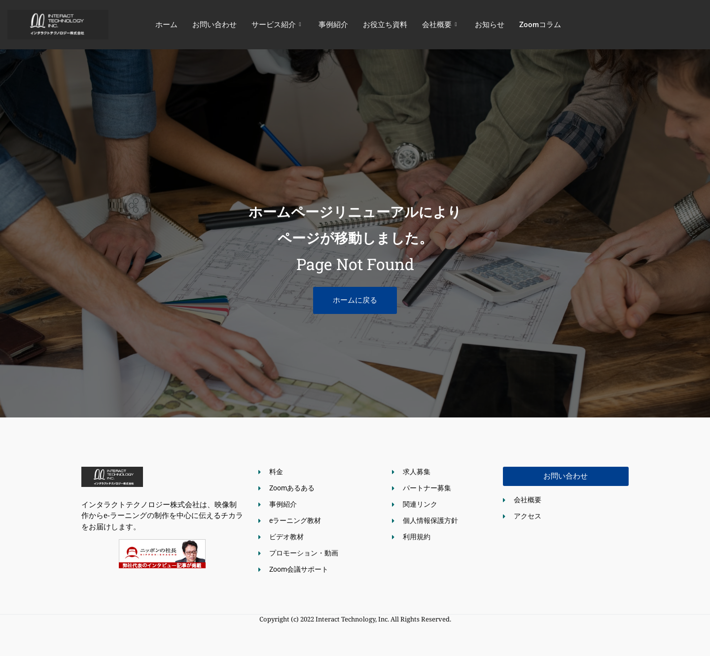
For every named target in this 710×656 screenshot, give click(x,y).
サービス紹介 (276, 24)
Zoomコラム (540, 24)
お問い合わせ (214, 24)
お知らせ (489, 24)
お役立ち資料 (385, 24)
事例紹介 (333, 24)
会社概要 (439, 24)
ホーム (166, 24)
